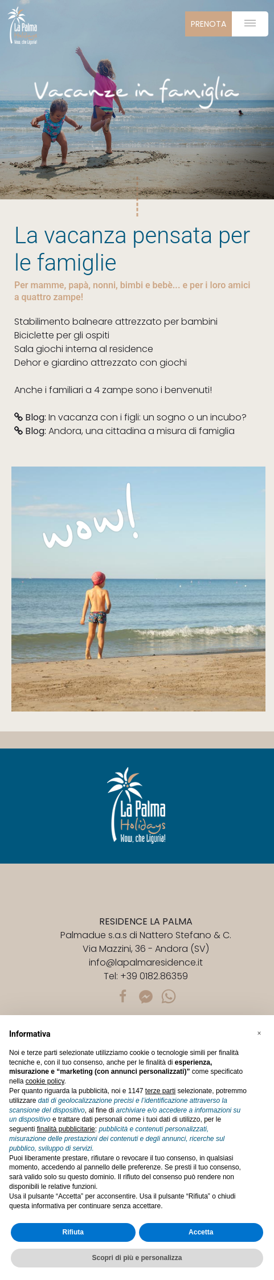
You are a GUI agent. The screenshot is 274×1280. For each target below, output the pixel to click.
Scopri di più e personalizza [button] (137, 1258)
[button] (259, 1033)
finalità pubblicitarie (66, 1129)
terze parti (160, 1091)
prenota (208, 24)
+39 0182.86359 (154, 976)
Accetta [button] (201, 1232)
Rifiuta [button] (73, 1232)
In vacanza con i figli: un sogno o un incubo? (130, 417)
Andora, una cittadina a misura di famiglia (124, 430)
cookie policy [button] (45, 1081)
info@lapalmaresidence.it (146, 962)
